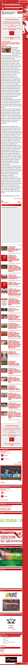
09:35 (3, 652)
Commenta (4, 202)
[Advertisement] (4, 578)
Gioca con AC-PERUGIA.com (5, 506)
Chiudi (20, 203)
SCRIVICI (11, 38)
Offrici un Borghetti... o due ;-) (12, 33)
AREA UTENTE (24, 1)
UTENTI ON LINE (24, 663)
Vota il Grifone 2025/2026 (5, 510)
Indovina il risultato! (4, 499)
